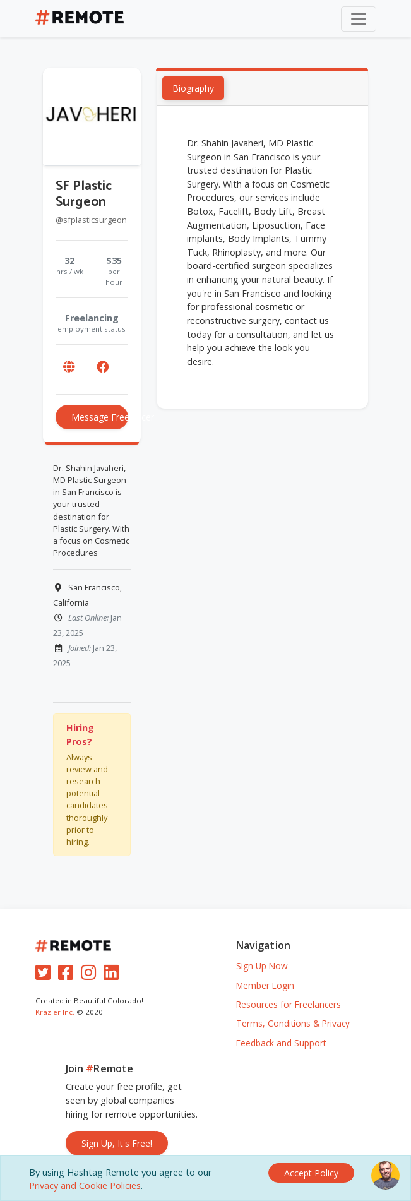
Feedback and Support (281, 1043)
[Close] (311, 1173)
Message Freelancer (99, 417)
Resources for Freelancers (288, 1004)
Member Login (265, 985)
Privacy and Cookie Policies (85, 1186)
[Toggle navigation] (358, 19)
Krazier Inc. (54, 1012)
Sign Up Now (262, 966)
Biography (193, 88)
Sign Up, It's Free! (116, 1143)
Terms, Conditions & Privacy (293, 1023)
